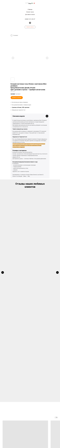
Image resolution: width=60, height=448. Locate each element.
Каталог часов (30, 12)
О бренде (30, 9)
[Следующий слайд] (47, 58)
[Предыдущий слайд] (13, 58)
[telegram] (30, 23)
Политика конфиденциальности (30, 441)
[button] (30, 27)
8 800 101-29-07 (30, 427)
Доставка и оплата (30, 14)
